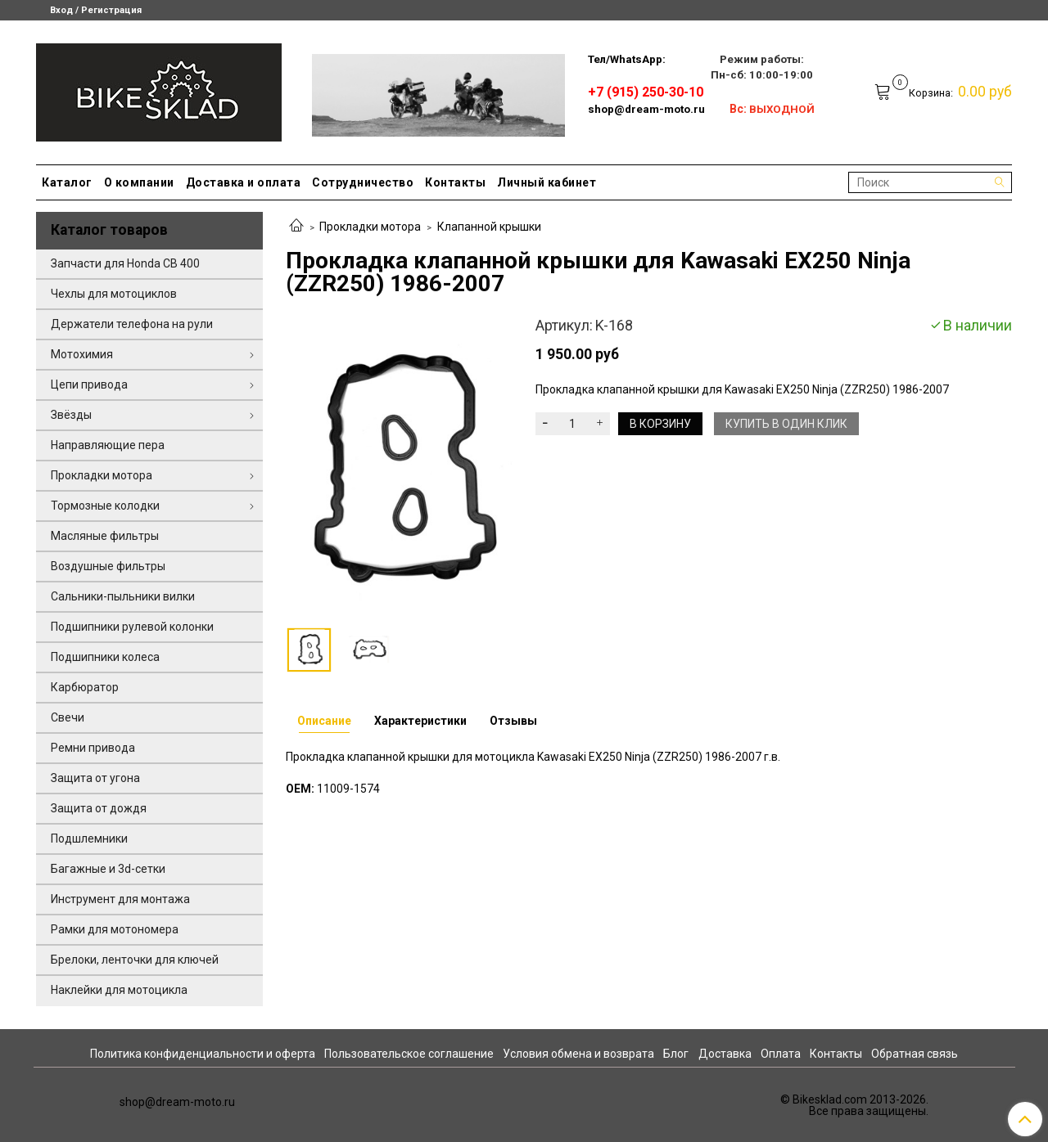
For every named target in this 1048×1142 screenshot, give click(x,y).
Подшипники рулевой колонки (132, 626)
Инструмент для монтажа (120, 899)
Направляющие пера (108, 445)
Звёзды (71, 414)
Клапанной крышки (489, 226)
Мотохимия (82, 354)
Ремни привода (93, 747)
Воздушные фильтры (108, 566)
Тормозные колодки (105, 505)
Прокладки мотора (370, 226)
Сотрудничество (362, 182)
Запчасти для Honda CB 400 (125, 263)
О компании (139, 182)
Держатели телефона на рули (132, 323)
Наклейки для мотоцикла (119, 989)
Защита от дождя (99, 808)
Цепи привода (89, 384)
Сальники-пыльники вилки (123, 596)
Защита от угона (95, 778)
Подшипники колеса (105, 656)
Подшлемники (89, 838)
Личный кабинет (546, 182)
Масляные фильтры (105, 535)
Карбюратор (85, 687)
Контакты (455, 182)
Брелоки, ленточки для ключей (135, 959)
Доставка (725, 1053)
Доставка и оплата (243, 182)
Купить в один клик (786, 423)
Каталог (67, 182)
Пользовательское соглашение (409, 1053)
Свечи (67, 717)
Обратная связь (914, 1053)
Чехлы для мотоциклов (114, 293)
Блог (676, 1053)
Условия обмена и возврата (578, 1053)
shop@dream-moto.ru (646, 109)
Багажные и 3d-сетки (108, 868)
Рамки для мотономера (114, 929)
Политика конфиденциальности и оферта (202, 1053)
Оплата (781, 1053)
